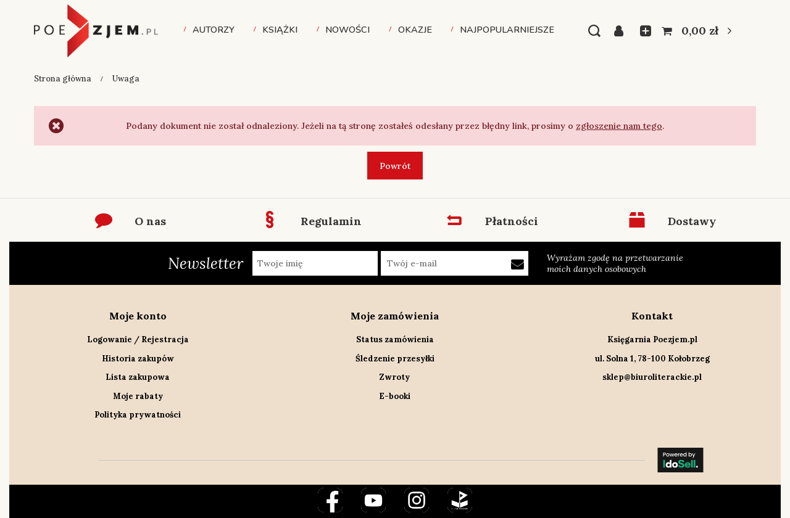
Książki (279, 29)
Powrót (395, 165)
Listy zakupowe (642, 31)
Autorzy (214, 29)
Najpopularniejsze (507, 29)
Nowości (347, 29)
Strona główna (62, 78)
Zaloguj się (622, 31)
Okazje (415, 29)
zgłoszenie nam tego (619, 125)
